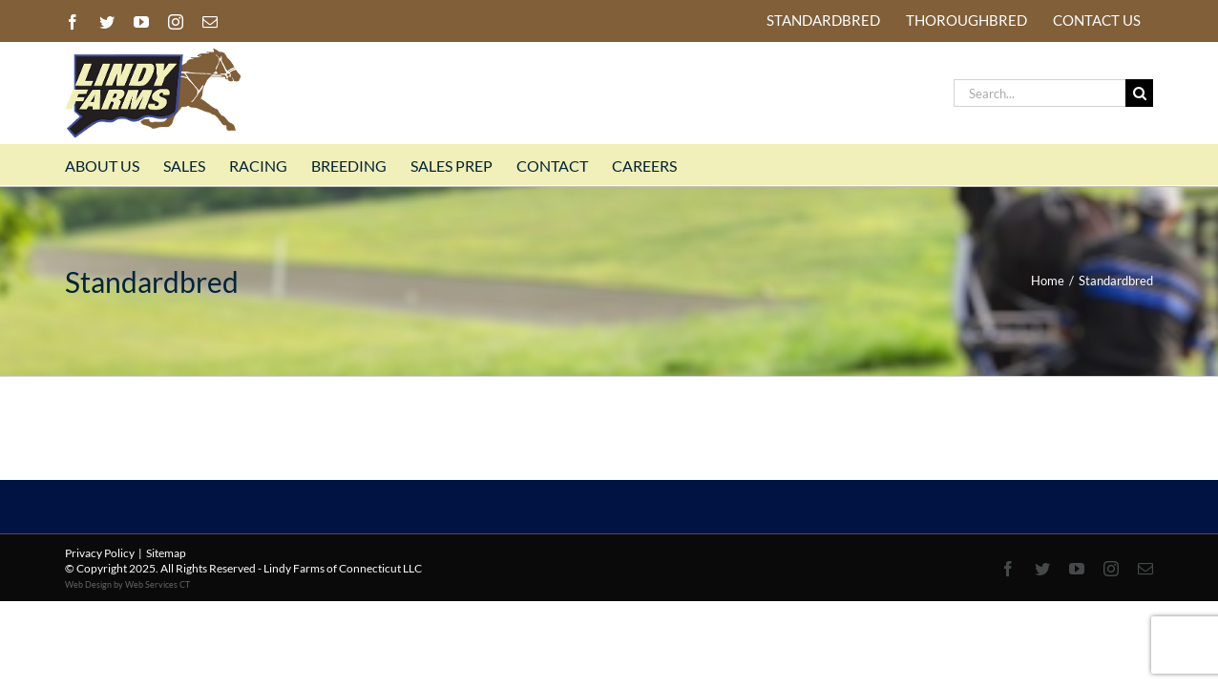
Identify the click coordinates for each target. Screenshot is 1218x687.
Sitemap (166, 553)
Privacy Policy (100, 553)
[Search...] (1039, 93)
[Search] (1139, 93)
